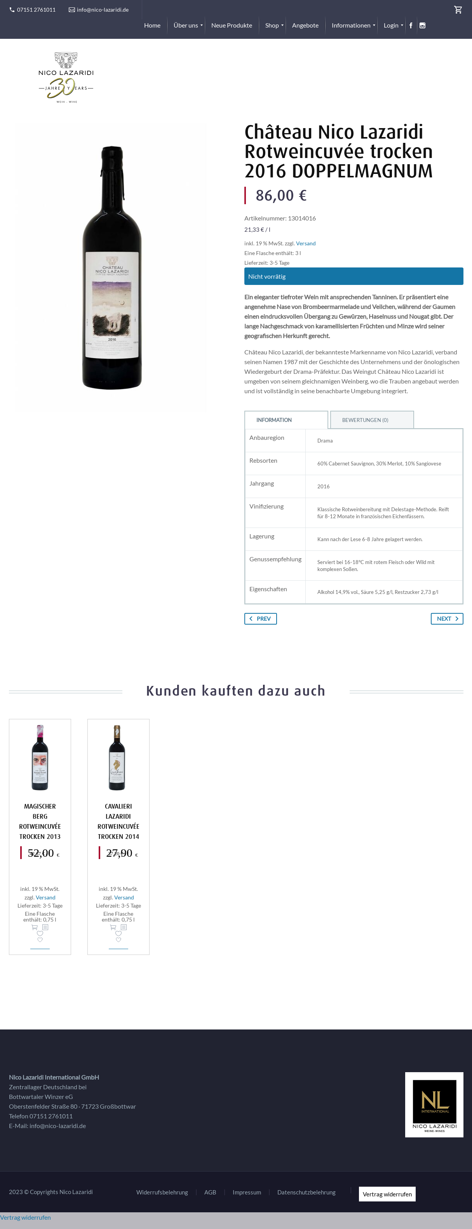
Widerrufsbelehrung (162, 1192)
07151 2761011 (36, 9)
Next (449, 619)
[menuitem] (152, 25)
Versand (306, 243)
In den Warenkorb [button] (34, 927)
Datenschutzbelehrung (306, 1192)
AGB (210, 1192)
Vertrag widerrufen (387, 1194)
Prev (258, 619)
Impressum (247, 1192)
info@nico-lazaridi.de (103, 9)
